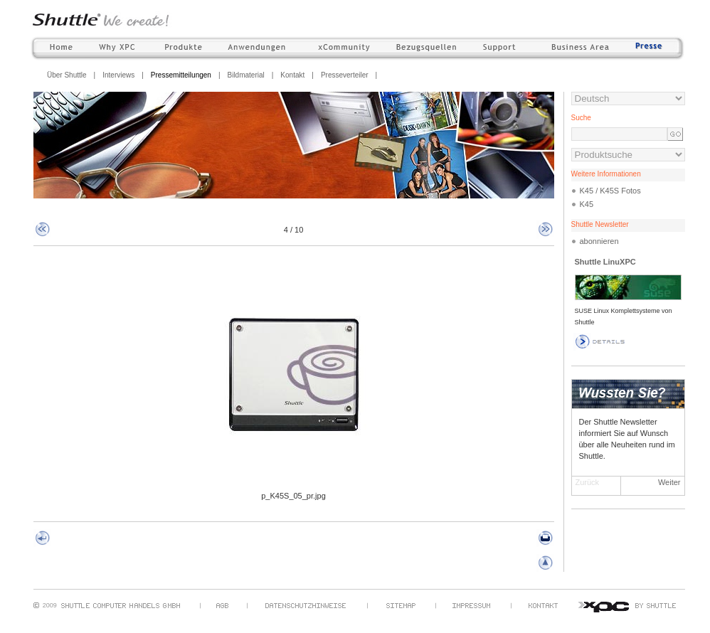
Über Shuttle (67, 75)
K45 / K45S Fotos (610, 190)
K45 (587, 204)
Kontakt (292, 75)
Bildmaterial (245, 75)
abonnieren (599, 241)
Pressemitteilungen (181, 75)
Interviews (118, 75)
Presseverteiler (345, 75)
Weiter (669, 482)
